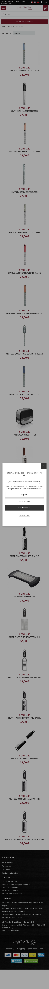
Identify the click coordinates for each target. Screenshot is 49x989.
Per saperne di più (24, 516)
